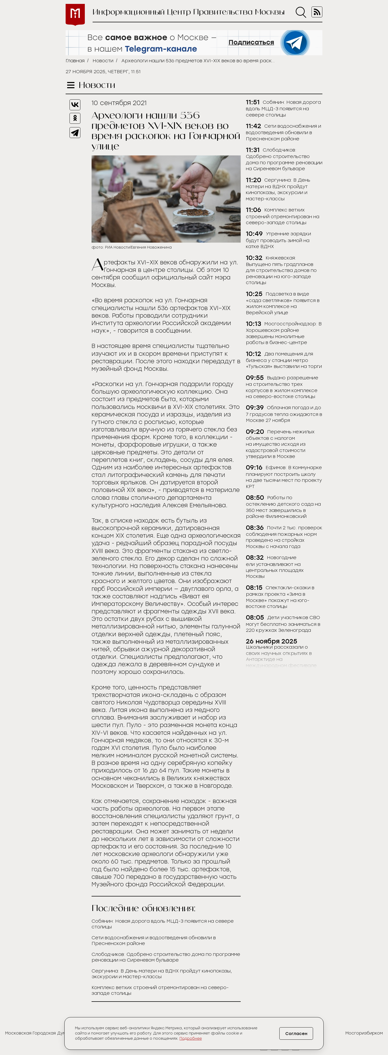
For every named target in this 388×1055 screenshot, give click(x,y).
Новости (103, 61)
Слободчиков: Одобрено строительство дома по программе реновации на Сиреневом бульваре (166, 957)
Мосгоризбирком (364, 1033)
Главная (75, 61)
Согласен (296, 1033)
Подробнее (190, 1038)
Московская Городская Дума (37, 1033)
